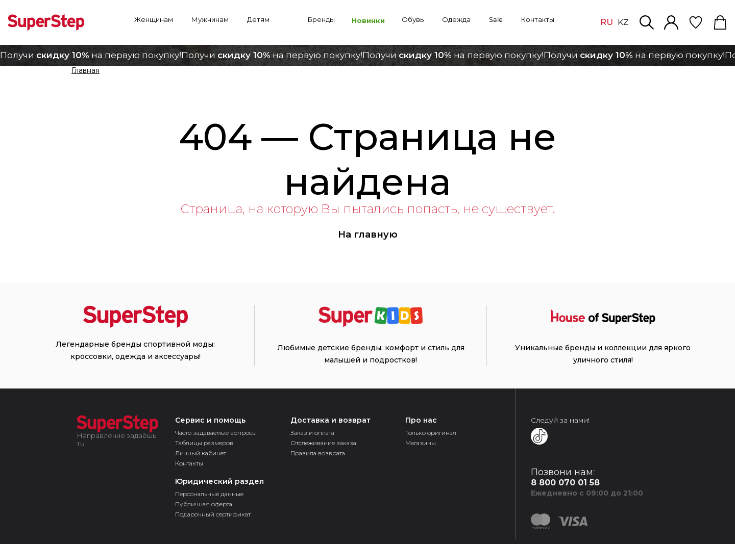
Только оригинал (430, 432)
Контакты (189, 463)
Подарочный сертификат (213, 514)
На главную (368, 234)
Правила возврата (317, 453)
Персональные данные (209, 494)
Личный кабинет (200, 453)
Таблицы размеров (204, 443)
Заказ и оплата (312, 432)
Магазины (420, 443)
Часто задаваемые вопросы (216, 432)
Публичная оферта (203, 504)
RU (606, 22)
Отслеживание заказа (323, 443)
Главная (85, 70)
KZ (623, 22)
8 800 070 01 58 (565, 482)
